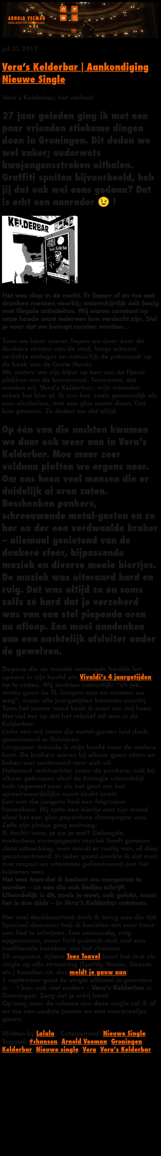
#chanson (43, 1041)
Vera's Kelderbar (125, 1049)
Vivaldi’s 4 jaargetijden (115, 677)
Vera (89, 1049)
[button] (74, 30)
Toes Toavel (83, 956)
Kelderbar (17, 1049)
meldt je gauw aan (98, 972)
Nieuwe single (57, 1049)
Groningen (126, 1041)
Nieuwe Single (124, 1033)
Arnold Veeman (84, 1041)
